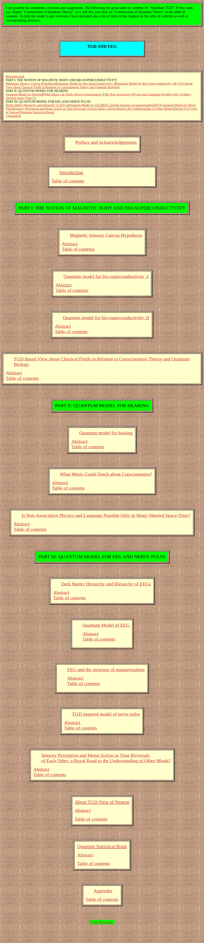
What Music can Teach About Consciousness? (73, 94)
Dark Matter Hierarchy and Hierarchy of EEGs (37, 105)
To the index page (101, 922)
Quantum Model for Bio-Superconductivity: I (86, 83)
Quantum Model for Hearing (24, 94)
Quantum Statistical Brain (102, 846)
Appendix (13, 116)
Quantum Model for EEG (85, 105)
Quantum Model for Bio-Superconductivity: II (145, 83)
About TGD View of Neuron (102, 801)
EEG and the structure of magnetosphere (129, 105)
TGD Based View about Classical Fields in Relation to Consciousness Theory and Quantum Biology (99, 85)
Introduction (15, 76)
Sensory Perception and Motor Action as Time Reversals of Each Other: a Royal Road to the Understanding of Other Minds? (93, 108)
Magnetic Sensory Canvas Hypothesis (31, 83)
